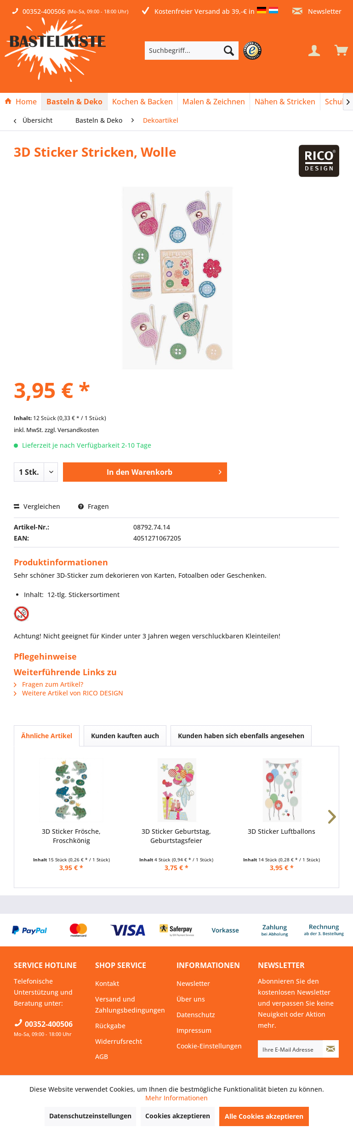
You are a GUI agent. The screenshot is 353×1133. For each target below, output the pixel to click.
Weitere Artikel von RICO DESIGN (68, 693)
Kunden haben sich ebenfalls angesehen (241, 735)
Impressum (193, 1030)
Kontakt (107, 983)
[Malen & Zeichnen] (214, 101)
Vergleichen (37, 506)
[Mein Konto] (314, 50)
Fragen (93, 506)
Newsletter (317, 11)
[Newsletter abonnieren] (331, 1049)
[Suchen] (229, 50)
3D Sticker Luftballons (281, 831)
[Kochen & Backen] (142, 101)
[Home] (20, 101)
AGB (101, 1056)
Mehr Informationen (176, 1097)
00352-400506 (44, 11)
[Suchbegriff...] (192, 50)
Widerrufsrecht (118, 1041)
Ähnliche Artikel (46, 735)
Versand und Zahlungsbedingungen (130, 1004)
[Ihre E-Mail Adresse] (290, 1049)
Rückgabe (110, 1025)
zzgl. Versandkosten (72, 430)
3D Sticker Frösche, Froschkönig (71, 836)
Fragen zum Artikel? (48, 684)
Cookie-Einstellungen (209, 1046)
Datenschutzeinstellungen (90, 1115)
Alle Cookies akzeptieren (264, 1116)
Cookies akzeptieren (177, 1115)
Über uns (190, 999)
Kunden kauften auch (125, 735)
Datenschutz (195, 1014)
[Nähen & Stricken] (285, 101)
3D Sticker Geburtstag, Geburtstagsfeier (176, 836)
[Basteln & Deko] (74, 101)
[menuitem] (205, 50)
